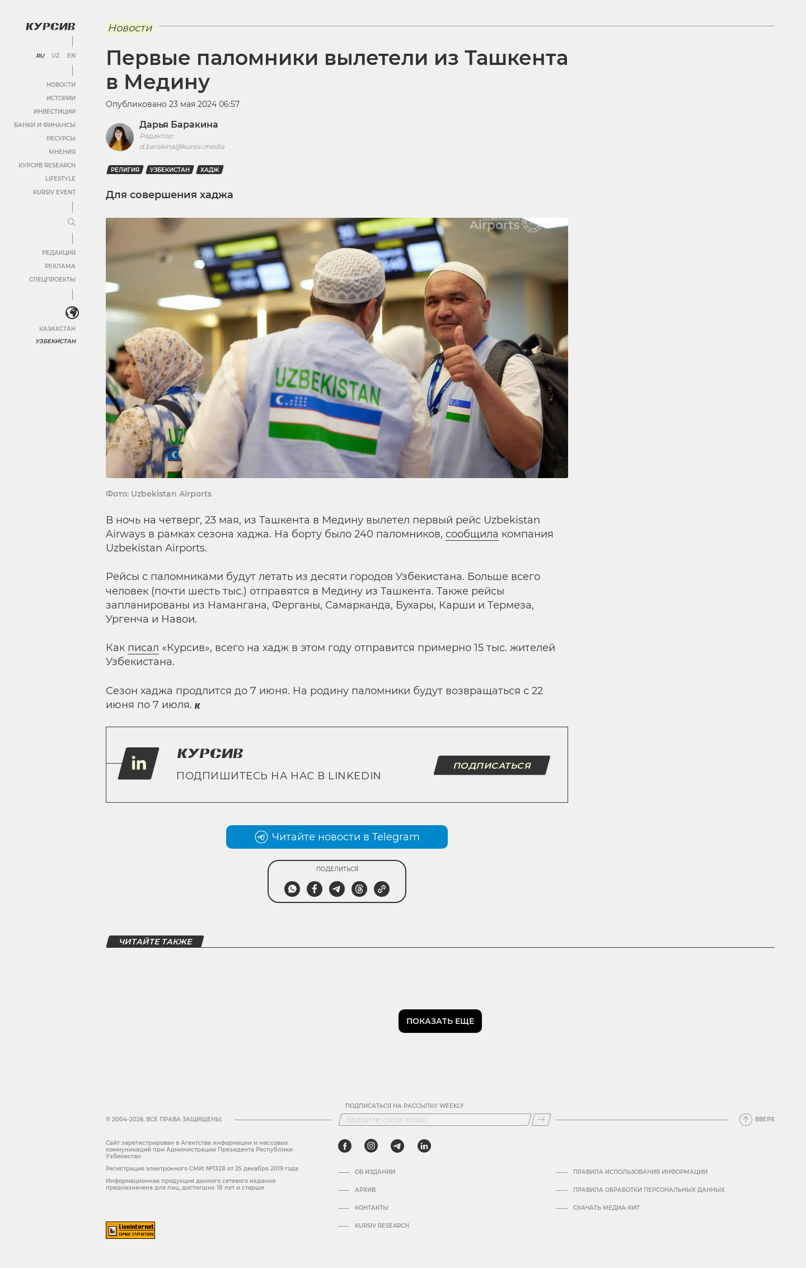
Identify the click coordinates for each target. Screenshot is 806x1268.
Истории (61, 98)
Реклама (60, 266)
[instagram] (371, 1146)
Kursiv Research (382, 1226)
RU (40, 56)
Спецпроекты (52, 279)
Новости (61, 84)
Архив (365, 1190)
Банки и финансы (45, 125)
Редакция (59, 252)
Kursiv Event (54, 192)
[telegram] (397, 1146)
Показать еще (440, 1021)
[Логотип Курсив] (50, 26)
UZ (55, 56)
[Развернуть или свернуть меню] (72, 222)
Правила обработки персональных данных (649, 1190)
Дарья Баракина (178, 124)
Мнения (62, 152)
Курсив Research (47, 165)
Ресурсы (61, 138)
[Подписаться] (541, 1119)
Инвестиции (55, 111)
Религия (125, 170)
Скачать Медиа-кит (606, 1208)
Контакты (371, 1208)
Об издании (375, 1172)
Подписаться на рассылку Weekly (404, 1106)
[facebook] (345, 1146)
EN (71, 56)
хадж (209, 170)
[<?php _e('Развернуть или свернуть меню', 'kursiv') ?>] (72, 313)
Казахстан (57, 329)
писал (143, 648)
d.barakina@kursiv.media (181, 146)
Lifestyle (60, 179)
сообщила (472, 534)
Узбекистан (56, 341)
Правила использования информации (640, 1172)
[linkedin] (424, 1146)
